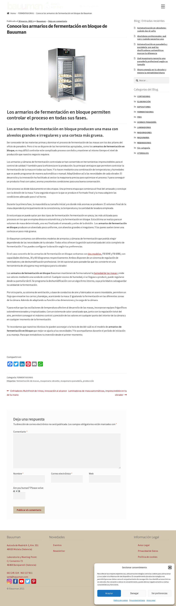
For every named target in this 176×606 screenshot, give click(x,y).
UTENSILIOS (143, 153)
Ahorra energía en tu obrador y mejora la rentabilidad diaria (151, 71)
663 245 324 (13, 572)
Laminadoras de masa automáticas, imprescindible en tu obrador (97, 392)
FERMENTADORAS (26, 13)
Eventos (57, 545)
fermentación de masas (27, 381)
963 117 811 (26, 572)
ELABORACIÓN (144, 101)
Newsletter (59, 550)
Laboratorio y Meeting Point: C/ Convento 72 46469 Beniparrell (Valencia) (22, 560)
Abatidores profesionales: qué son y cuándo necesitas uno (151, 38)
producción (88, 381)
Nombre (18, 473)
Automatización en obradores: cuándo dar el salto (151, 29)
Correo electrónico (61, 473)
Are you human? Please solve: (28, 491)
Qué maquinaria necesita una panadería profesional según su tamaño (152, 61)
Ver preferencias (159, 593)
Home (13, 13)
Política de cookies (121, 600)
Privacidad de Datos (137, 600)
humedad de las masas (105, 273)
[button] (169, 567)
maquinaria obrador (49, 381)
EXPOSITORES (144, 106)
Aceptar (109, 593)
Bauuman (41, 21)
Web (91, 473)
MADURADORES (144, 132)
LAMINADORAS (144, 127)
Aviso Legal (151, 600)
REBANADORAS (144, 142)
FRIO (139, 117)
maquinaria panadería (71, 381)
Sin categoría (143, 148)
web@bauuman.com (17, 576)
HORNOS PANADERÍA (146, 122)
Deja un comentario (57, 21)
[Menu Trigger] (163, 6)
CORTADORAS (143, 96)
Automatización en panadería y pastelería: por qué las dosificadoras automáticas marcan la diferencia (152, 49)
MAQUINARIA (143, 137)
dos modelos (94, 253)
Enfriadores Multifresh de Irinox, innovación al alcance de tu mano (37, 392)
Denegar (134, 593)
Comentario (20, 431)
